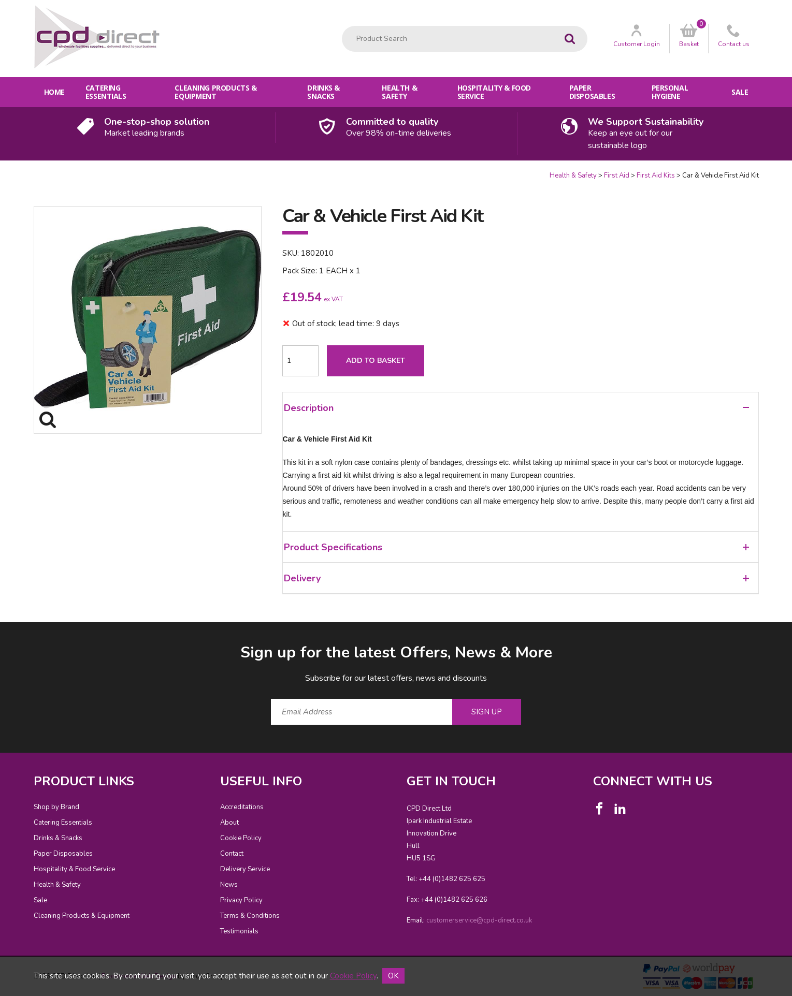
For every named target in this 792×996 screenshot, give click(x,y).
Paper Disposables (592, 92)
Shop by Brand (56, 807)
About (229, 822)
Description (516, 408)
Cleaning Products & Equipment (215, 92)
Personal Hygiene (670, 92)
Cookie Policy (241, 838)
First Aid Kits (656, 175)
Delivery (516, 578)
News (229, 884)
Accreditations (242, 807)
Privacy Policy (241, 900)
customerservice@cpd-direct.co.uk (479, 920)
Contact (231, 853)
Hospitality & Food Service (494, 92)
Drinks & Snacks (323, 92)
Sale (739, 92)
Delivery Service (245, 869)
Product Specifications (516, 547)
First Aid (616, 175)
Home (54, 92)
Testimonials (239, 931)
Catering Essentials (105, 92)
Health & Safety (399, 92)
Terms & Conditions (250, 915)
